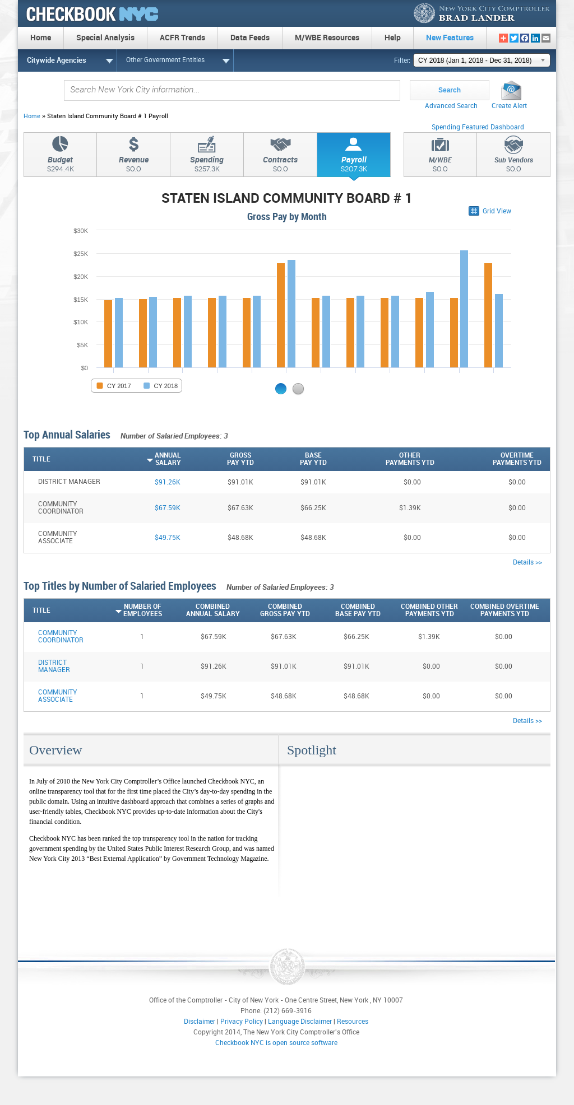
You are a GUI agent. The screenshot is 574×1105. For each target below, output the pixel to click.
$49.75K (167, 538)
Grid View (497, 211)
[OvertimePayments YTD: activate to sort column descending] (488, 459)
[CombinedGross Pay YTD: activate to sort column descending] (275, 610)
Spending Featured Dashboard (478, 127)
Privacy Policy (241, 1021)
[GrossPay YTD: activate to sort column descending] (217, 459)
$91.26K (167, 482)
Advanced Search (451, 106)
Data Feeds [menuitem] (250, 38)
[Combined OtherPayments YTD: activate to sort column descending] (419, 610)
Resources (352, 1021)
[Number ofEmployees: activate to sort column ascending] (131, 610)
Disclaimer (199, 1021)
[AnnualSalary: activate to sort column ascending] (144, 459)
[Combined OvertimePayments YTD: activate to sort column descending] (498, 610)
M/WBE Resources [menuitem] (327, 38)
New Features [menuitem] (450, 38)
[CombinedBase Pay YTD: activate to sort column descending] (345, 610)
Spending (206, 166)
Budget (60, 166)
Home (32, 116)
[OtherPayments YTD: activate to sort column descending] (380, 459)
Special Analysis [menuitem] (105, 38)
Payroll (353, 166)
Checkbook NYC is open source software (276, 1043)
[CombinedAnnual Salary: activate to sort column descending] (200, 610)
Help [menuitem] (393, 38)
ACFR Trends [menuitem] (182, 38)
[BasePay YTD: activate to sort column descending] (290, 459)
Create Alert (509, 106)
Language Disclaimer (300, 1021)
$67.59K (167, 508)
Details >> (527, 562)
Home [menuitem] (40, 38)
